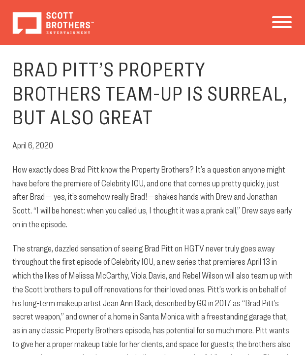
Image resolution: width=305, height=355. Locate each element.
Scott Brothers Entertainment (53, 22)
